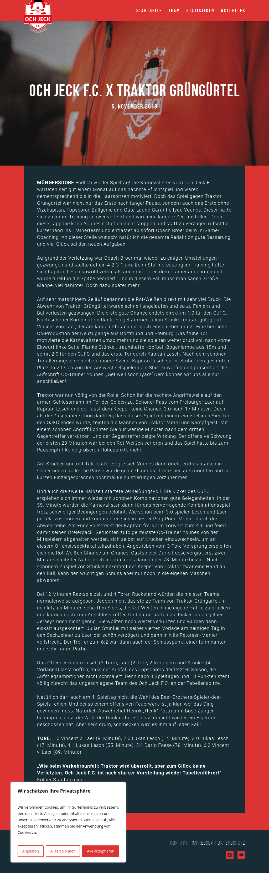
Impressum (203, 843)
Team (174, 10)
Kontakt (179, 843)
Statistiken (201, 10)
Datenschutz (231, 843)
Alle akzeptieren (100, 851)
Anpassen (30, 851)
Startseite (149, 10)
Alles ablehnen (62, 851)
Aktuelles (233, 10)
